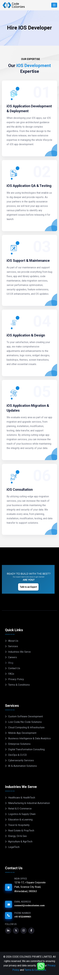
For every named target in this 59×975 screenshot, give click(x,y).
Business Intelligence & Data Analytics (29, 738)
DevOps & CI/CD (17, 754)
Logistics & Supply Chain (22, 814)
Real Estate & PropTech (21, 830)
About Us (13, 640)
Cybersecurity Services (21, 760)
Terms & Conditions (19, 684)
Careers (12, 657)
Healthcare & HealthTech (21, 797)
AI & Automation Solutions (22, 765)
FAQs (11, 673)
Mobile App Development (22, 732)
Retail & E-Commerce (20, 808)
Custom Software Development (25, 716)
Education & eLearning (20, 819)
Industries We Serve (19, 651)
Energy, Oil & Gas (17, 836)
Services (13, 646)
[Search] (54, 5)
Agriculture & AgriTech (20, 841)
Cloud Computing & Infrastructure (26, 727)
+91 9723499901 (22, 917)
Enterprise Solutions (19, 743)
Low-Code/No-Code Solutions (25, 721)
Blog (10, 662)
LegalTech (14, 847)
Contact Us (14, 668)
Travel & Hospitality (19, 825)
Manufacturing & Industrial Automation (29, 803)
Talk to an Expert (28, 587)
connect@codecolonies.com (29, 905)
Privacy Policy (16, 679)
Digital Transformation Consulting (26, 749)
